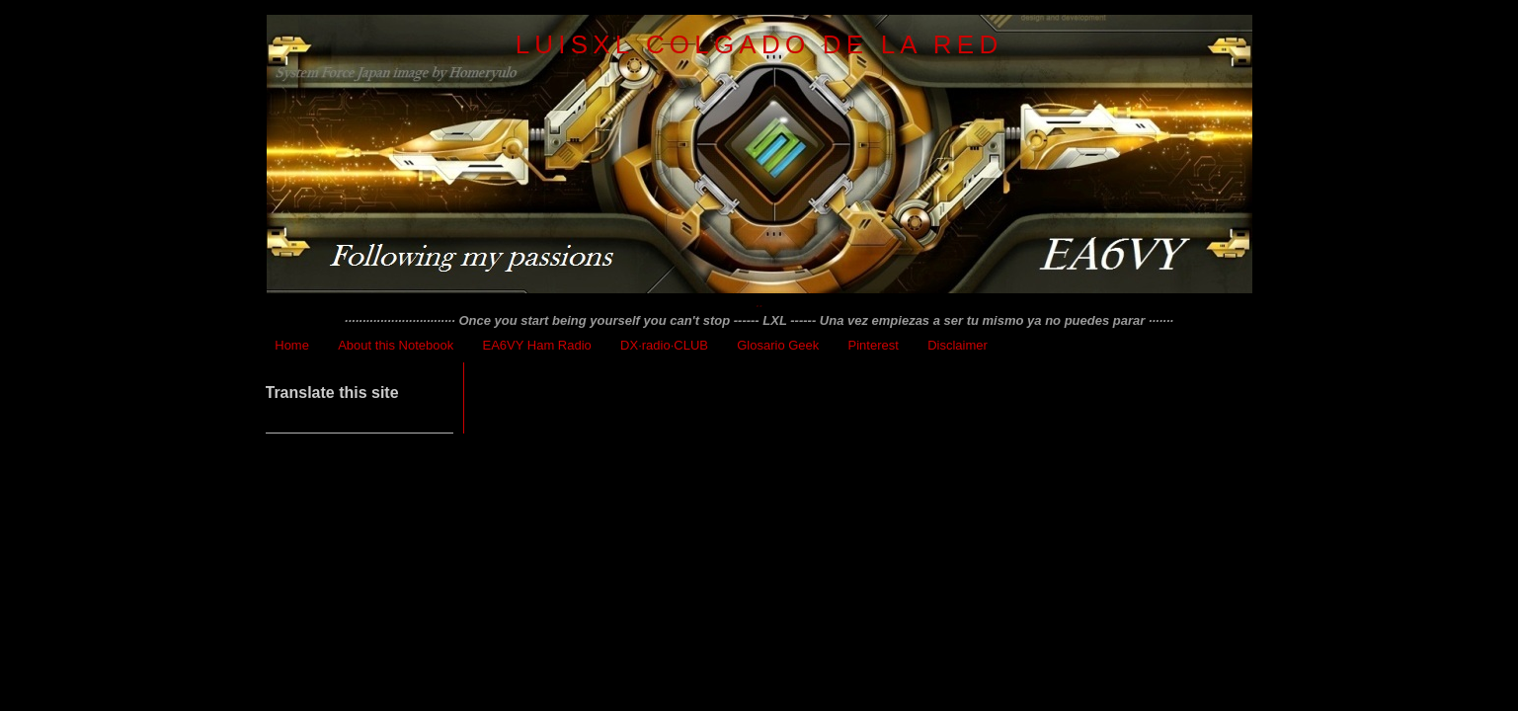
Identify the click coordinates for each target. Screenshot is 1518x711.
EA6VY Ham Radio (537, 345)
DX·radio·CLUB (664, 345)
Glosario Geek (778, 345)
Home (292, 345)
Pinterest (873, 345)
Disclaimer (957, 345)
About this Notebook (395, 345)
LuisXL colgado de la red (759, 44)
